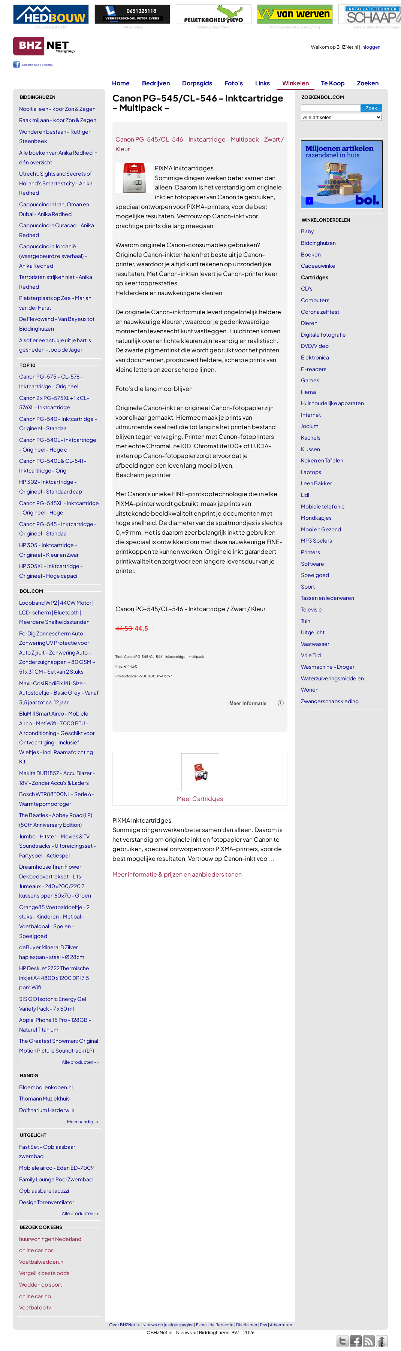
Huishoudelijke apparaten (332, 403)
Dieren (309, 322)
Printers (310, 552)
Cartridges (314, 277)
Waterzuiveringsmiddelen (332, 678)
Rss (263, 1324)
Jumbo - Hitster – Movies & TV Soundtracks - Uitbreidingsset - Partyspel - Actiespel (57, 846)
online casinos (36, 1250)
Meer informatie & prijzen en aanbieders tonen (177, 874)
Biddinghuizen (318, 242)
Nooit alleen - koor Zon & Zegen (57, 108)
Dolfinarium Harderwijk (47, 1109)
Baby (307, 231)
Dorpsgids (197, 83)
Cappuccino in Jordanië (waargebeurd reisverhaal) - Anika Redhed (53, 255)
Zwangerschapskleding (330, 701)
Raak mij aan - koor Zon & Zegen (57, 119)
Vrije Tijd (311, 655)
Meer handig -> (83, 1121)
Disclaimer (246, 1324)
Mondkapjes (316, 517)
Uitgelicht (313, 632)
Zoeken (368, 83)
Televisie (311, 609)
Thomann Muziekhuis (44, 1098)
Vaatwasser (315, 643)
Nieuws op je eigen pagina (167, 1324)
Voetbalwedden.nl (41, 1261)
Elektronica (315, 357)
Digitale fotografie (323, 334)
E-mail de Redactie (214, 1324)
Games (310, 380)
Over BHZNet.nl (124, 1324)
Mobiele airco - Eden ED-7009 (56, 1167)
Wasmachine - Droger (328, 666)
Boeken (311, 254)
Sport (308, 586)
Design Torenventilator (46, 1202)
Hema (308, 391)
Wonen (310, 689)
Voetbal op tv (35, 1307)
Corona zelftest (320, 311)
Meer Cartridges (200, 798)
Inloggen (370, 47)
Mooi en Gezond (321, 529)
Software (312, 563)
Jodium (310, 425)
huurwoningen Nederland (50, 1238)
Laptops (311, 471)
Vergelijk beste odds (44, 1272)
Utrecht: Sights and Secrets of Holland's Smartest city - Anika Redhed (56, 183)
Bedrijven (156, 83)
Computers (315, 300)
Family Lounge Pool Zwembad (56, 1179)
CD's (307, 288)
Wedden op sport (40, 1284)
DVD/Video (315, 345)
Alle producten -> (80, 1062)
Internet (311, 414)
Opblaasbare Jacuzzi (44, 1190)
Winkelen (295, 83)
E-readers (313, 368)
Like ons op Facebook (37, 65)
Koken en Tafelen (322, 460)
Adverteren (281, 1324)
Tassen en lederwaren (327, 597)
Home (121, 83)
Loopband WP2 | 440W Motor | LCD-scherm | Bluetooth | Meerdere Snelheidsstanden (56, 612)
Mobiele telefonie (323, 506)
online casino (35, 1296)
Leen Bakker (316, 483)
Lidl (305, 494)
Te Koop (333, 83)
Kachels (310, 437)
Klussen (310, 449)
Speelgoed (315, 574)
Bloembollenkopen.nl (46, 1087)
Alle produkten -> (80, 1213)
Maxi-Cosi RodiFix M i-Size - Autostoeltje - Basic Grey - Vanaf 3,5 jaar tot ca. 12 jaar (59, 692)
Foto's (233, 83)
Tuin (305, 620)
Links (262, 83)
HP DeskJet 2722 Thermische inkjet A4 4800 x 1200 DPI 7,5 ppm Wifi (54, 977)
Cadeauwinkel (319, 265)
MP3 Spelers (316, 540)
